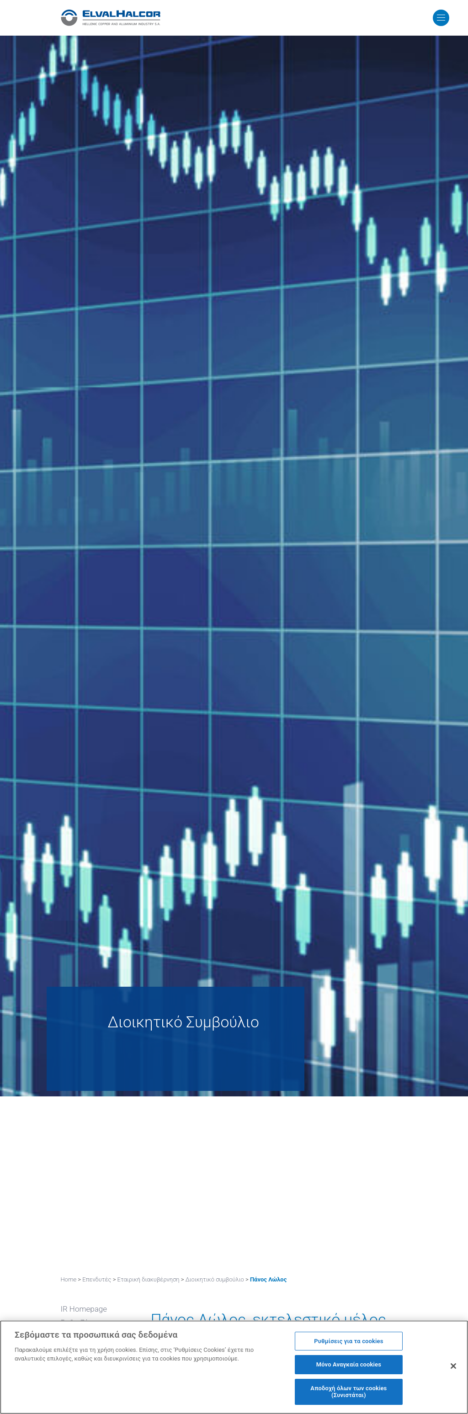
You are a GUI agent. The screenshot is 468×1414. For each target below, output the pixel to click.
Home (68, 1279)
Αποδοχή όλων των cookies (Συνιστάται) (348, 1393)
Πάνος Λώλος (268, 1279)
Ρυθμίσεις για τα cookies (348, 1342)
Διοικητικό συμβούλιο (215, 1279)
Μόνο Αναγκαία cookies (348, 1365)
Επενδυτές (96, 1279)
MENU (427, 18)
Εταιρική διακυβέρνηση (148, 1279)
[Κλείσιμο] (453, 1367)
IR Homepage (83, 1308)
